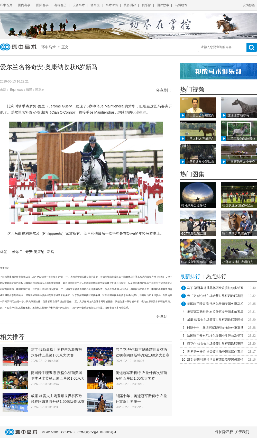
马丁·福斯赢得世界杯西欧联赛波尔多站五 (215, 288)
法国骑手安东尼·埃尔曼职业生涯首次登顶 (215, 335)
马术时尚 (112, 5)
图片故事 (163, 5)
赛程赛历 (60, 5)
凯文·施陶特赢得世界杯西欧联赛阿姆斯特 (215, 359)
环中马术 (49, 47)
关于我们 (242, 432)
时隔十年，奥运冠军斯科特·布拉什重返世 (215, 328)
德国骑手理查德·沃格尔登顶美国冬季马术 (215, 304)
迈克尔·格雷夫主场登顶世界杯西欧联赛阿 (215, 343)
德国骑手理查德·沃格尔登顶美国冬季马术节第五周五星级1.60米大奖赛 (58, 378)
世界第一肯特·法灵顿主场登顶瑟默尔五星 (215, 351)
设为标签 (249, 5)
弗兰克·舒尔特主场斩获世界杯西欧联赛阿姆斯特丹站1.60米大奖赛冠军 (142, 355)
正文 (64, 47)
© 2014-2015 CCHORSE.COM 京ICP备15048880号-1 (79, 432)
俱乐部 (146, 5)
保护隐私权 (224, 432)
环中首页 (6, 5)
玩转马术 (78, 5)
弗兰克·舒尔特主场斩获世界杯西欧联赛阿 (215, 296)
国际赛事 (42, 5)
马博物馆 (181, 5)
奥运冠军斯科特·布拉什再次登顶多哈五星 (215, 312)
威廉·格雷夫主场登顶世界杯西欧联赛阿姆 (215, 320)
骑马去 (95, 5)
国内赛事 (24, 5)
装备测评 (130, 5)
